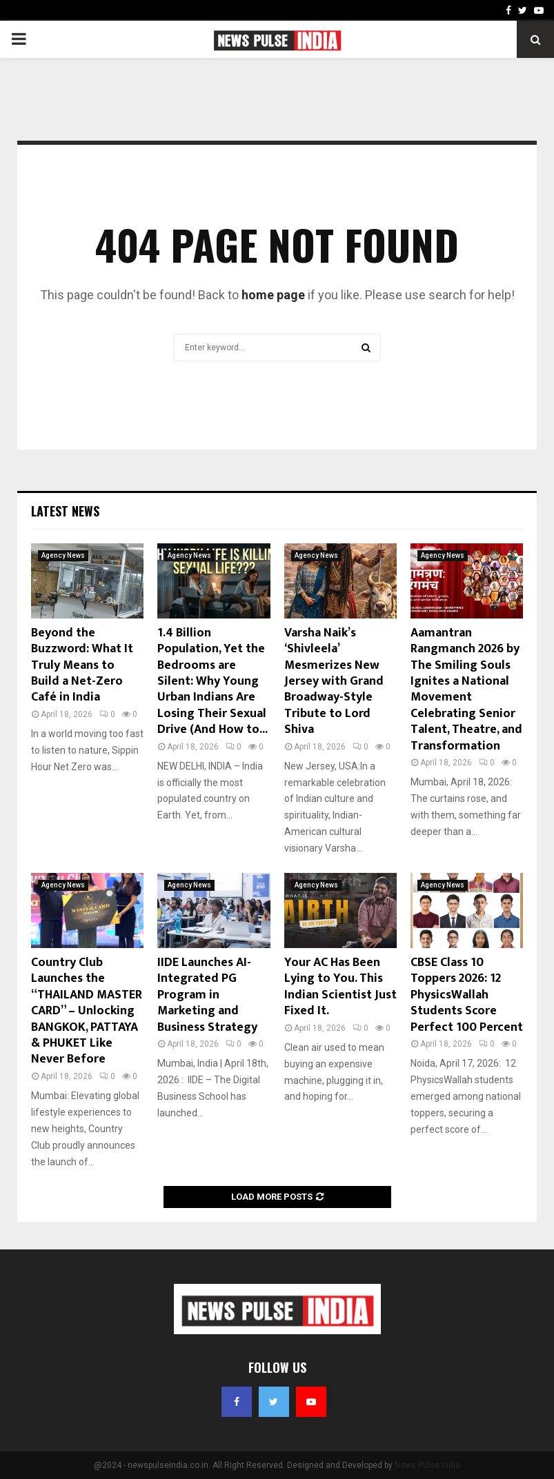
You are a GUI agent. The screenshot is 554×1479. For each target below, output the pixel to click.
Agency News (63, 555)
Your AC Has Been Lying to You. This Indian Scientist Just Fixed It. (340, 986)
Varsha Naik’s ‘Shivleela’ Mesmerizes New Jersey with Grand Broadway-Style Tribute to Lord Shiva (334, 681)
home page (273, 295)
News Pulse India (427, 1465)
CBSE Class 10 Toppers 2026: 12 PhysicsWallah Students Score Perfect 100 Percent (466, 995)
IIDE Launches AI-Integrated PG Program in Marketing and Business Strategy (207, 995)
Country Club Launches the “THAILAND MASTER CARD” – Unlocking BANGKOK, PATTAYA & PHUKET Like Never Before (86, 1010)
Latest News (65, 511)
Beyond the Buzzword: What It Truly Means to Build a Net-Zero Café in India (82, 665)
